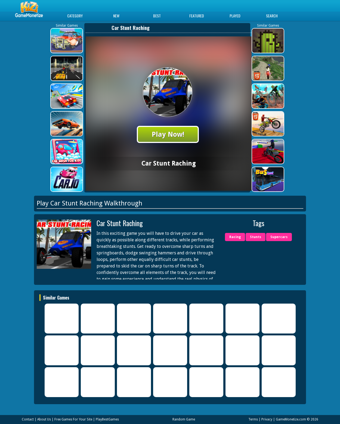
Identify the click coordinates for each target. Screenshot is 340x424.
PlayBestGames (107, 419)
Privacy (266, 419)
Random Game (183, 419)
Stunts (255, 237)
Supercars (279, 237)
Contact (28, 419)
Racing (235, 237)
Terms (253, 419)
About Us (44, 419)
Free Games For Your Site (73, 419)
